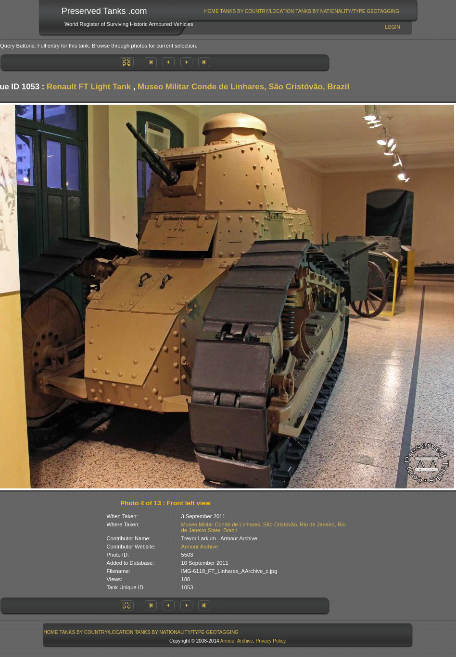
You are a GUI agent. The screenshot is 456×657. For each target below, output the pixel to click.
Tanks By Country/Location (257, 11)
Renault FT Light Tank (89, 86)
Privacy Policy (271, 641)
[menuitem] (211, 11)
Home (211, 11)
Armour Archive (199, 546)
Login (392, 27)
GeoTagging (383, 11)
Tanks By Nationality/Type (330, 11)
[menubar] (301, 11)
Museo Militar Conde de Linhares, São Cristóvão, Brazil (243, 86)
